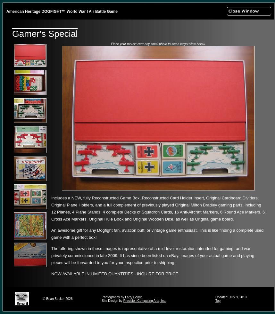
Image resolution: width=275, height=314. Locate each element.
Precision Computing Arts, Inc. (144, 300)
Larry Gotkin (133, 297)
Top (218, 300)
